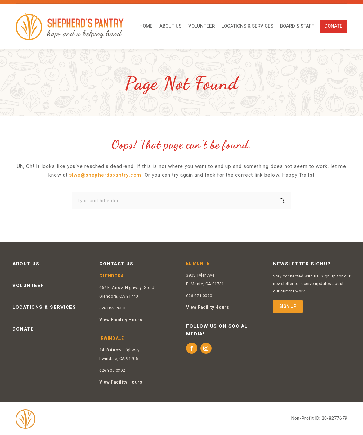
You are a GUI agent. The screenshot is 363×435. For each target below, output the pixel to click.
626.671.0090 (199, 296)
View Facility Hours (120, 320)
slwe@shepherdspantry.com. (106, 175)
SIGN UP (288, 306)
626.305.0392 (112, 370)
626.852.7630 (112, 308)
